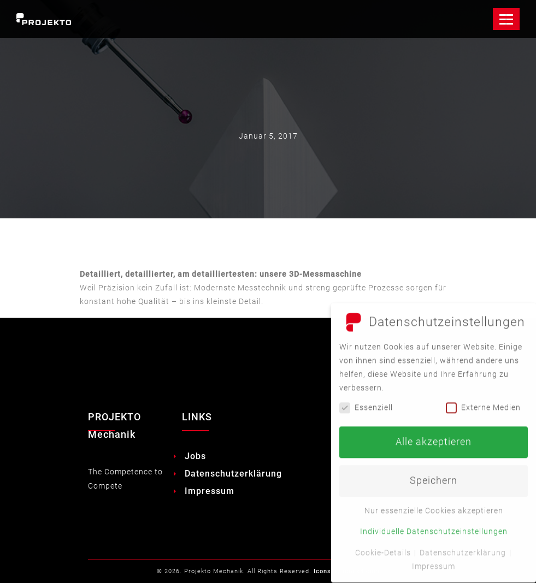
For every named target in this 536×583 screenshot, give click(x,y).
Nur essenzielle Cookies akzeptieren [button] (433, 505)
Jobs (195, 456)
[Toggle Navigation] (506, 19)
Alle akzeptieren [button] (434, 436)
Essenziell (366, 402)
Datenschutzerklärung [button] (464, 547)
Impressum (209, 491)
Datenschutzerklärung (233, 473)
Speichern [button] (433, 475)
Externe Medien (483, 402)
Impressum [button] (433, 560)
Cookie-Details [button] (384, 547)
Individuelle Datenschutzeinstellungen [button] (434, 526)
